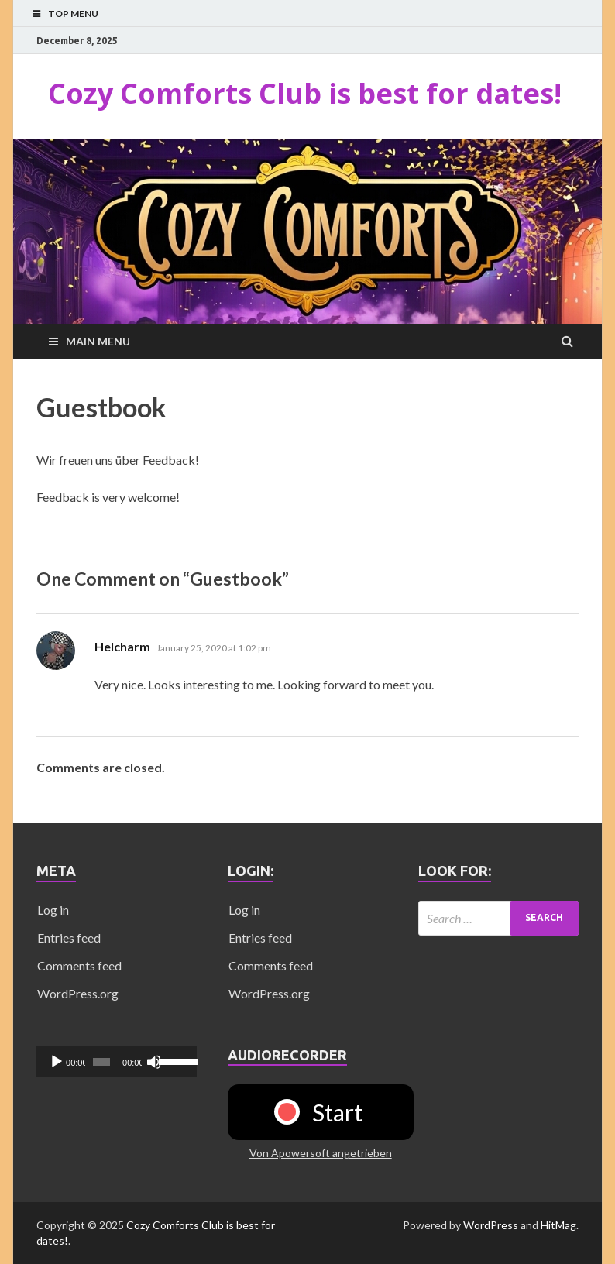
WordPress (490, 1224)
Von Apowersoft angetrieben (320, 1152)
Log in (53, 909)
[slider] (101, 1062)
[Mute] (154, 1062)
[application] (116, 1061)
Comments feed (79, 965)
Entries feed (69, 937)
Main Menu (98, 341)
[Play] (56, 1062)
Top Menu (73, 13)
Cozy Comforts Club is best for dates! (305, 93)
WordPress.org (78, 993)
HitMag (558, 1224)
